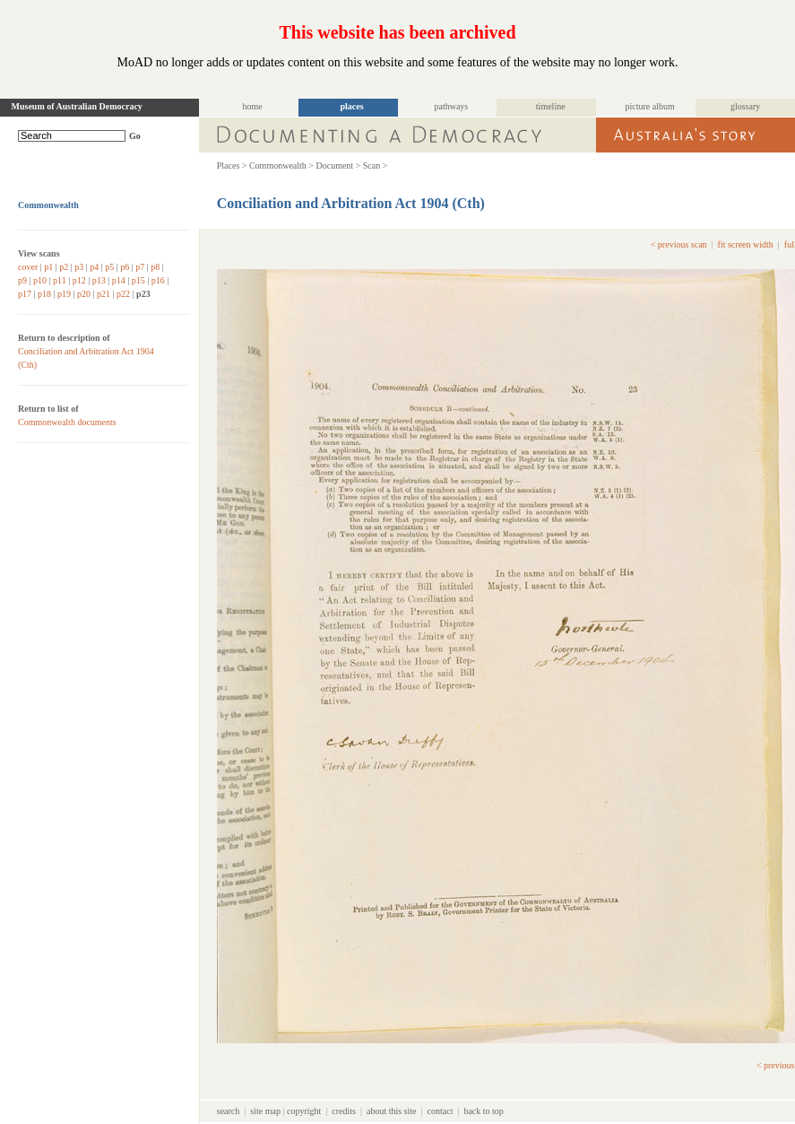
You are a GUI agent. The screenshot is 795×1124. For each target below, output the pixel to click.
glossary (745, 106)
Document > (337, 165)
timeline (551, 106)
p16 (158, 280)
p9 (22, 280)
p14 (118, 280)
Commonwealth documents (67, 422)
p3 (78, 267)
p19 (64, 294)
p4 (94, 267)
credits (344, 1111)
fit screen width (745, 244)
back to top (483, 1111)
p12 (79, 280)
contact (441, 1111)
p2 (63, 267)
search (228, 1111)
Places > (232, 165)
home (253, 106)
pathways (451, 106)
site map (265, 1111)
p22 (123, 294)
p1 (48, 267)
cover (28, 267)
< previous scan (679, 244)
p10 (40, 280)
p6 (124, 267)
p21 (103, 294)
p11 (59, 280)
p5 (109, 267)
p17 (24, 294)
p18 (44, 294)
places (351, 106)
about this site (392, 1111)
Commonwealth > (281, 165)
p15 (138, 280)
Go (135, 136)
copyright (304, 1111)
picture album (649, 106)
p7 (139, 267)
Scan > (375, 165)
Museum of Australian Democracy (77, 106)
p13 (99, 280)
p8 (155, 267)
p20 (84, 294)
